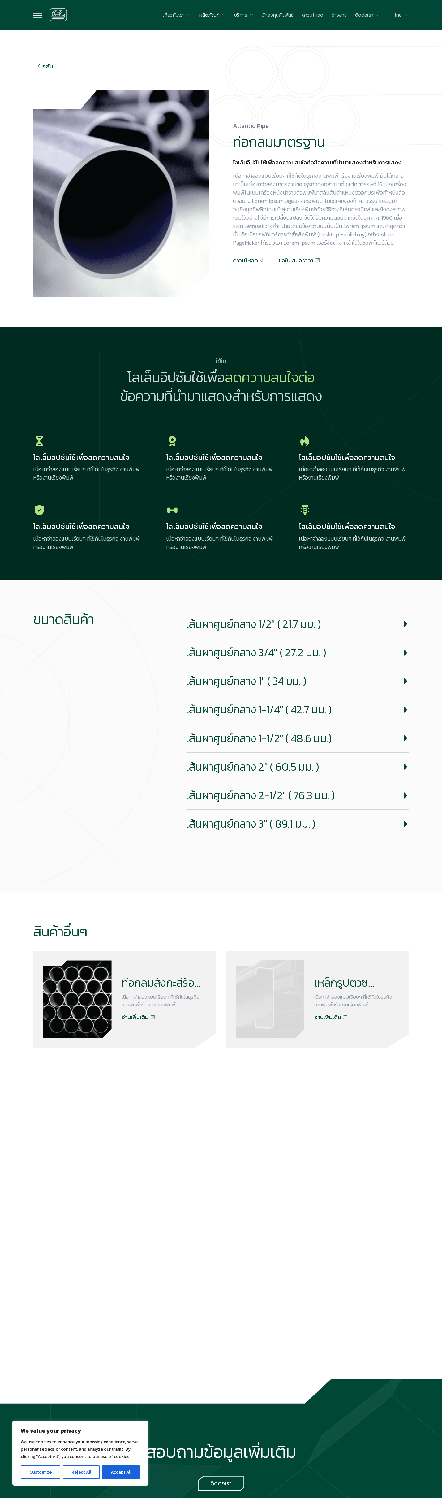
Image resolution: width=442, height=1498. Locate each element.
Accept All (121, 1472)
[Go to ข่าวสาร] (339, 15)
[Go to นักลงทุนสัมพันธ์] (278, 15)
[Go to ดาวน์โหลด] (312, 15)
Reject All (81, 1472)
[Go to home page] (58, 15)
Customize (40, 1472)
